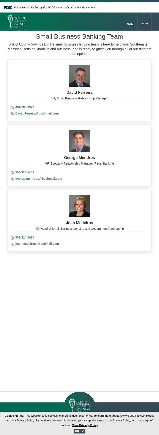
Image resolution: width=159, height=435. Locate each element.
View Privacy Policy (85, 425)
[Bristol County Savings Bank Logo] (65, 22)
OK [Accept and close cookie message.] (79, 431)
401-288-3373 (24, 107)
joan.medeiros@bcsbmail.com (37, 243)
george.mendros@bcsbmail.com (38, 178)
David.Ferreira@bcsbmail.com (37, 113)
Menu (130, 24)
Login (144, 23)
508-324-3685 (24, 237)
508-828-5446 (24, 172)
